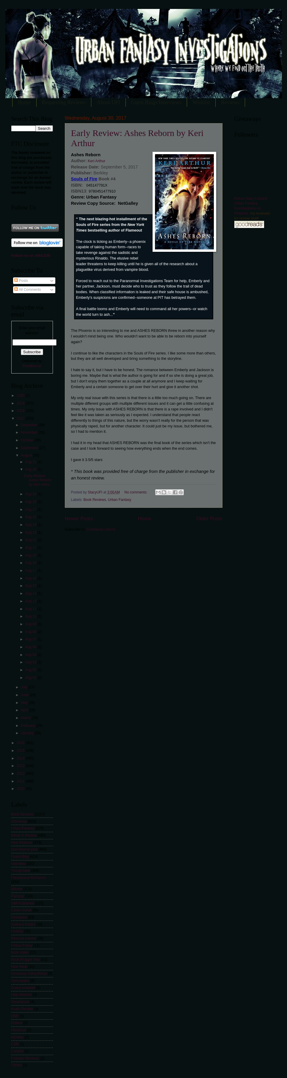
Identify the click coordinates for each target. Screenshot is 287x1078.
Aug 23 (31, 532)
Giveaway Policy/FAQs (29, 973)
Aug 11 (31, 609)
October (27, 440)
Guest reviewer (23, 988)
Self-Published (22, 903)
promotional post (24, 849)
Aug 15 (31, 586)
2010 (21, 789)
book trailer (20, 952)
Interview (18, 864)
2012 (21, 773)
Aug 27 (31, 509)
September (30, 448)
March (26, 718)
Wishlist (201, 102)
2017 (21, 418)
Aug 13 (31, 601)
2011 (21, 781)
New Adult (19, 967)
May (25, 703)
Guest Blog (20, 856)
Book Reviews (94, 500)
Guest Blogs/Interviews (156, 102)
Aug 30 (31, 469)
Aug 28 (31, 502)
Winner (17, 889)
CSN (15, 1044)
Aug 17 (31, 570)
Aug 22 (31, 540)
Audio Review (22, 1009)
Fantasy (17, 896)
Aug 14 (31, 593)
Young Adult (20, 870)
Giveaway (19, 821)
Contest (17, 1051)
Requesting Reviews (64, 102)
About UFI (108, 102)
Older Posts (209, 518)
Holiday (17, 931)
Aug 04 (31, 655)
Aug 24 (31, 525)
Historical (18, 1030)
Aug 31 (31, 462)
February (28, 726)
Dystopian (19, 917)
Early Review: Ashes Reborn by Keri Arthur (37, 480)
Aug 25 (31, 517)
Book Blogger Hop (25, 959)
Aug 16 (31, 578)
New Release (21, 842)
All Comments (27, 290)
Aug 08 (31, 632)
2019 (21, 403)
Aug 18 (31, 563)
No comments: (136, 492)
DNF (15, 1016)
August (27, 455)
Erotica (16, 1023)
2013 (21, 766)
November (29, 432)
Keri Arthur (96, 161)
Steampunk (20, 1002)
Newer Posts (79, 518)
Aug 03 (31, 662)
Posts (21, 281)
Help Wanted (21, 995)
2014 (21, 758)
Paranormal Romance (28, 878)
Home (24, 102)
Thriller (16, 1065)
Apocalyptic (20, 981)
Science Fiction (23, 924)
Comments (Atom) (101, 529)
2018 (21, 411)
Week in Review (24, 835)
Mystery (17, 1037)
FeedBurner (32, 366)
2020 (21, 395)
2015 (21, 751)
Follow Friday (21, 945)
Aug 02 (31, 670)
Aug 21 (31, 548)
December (29, 425)
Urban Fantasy (119, 500)
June (25, 695)
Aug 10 (31, 616)
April (25, 710)
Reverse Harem (23, 938)
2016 (21, 743)
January (27, 733)
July (24, 687)
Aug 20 (31, 555)
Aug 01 (31, 678)
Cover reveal (21, 910)
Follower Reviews (25, 1058)
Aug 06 (31, 647)
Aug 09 (31, 624)
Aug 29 (31, 494)
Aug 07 (31, 639)
